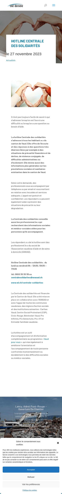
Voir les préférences (31, 484)
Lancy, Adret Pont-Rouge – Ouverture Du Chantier (31, 411)
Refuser (31, 477)
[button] (58, 443)
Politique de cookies (29, 490)
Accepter (31, 469)
